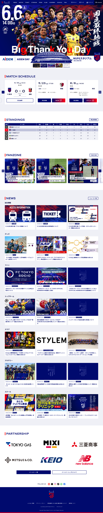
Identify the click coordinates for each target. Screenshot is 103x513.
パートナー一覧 (33, 472)
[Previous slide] (3, 92)
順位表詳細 (94, 119)
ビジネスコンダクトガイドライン (48, 506)
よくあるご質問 (31, 503)
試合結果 (19, 100)
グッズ (81, 2)
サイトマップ (59, 506)
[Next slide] (100, 171)
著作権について (72, 503)
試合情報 (44, 100)
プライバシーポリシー (40, 503)
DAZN (57, 100)
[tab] (36, 65)
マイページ (90, 2)
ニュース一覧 (93, 198)
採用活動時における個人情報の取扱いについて (57, 503)
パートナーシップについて (69, 472)
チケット (74, 2)
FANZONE (94, 155)
